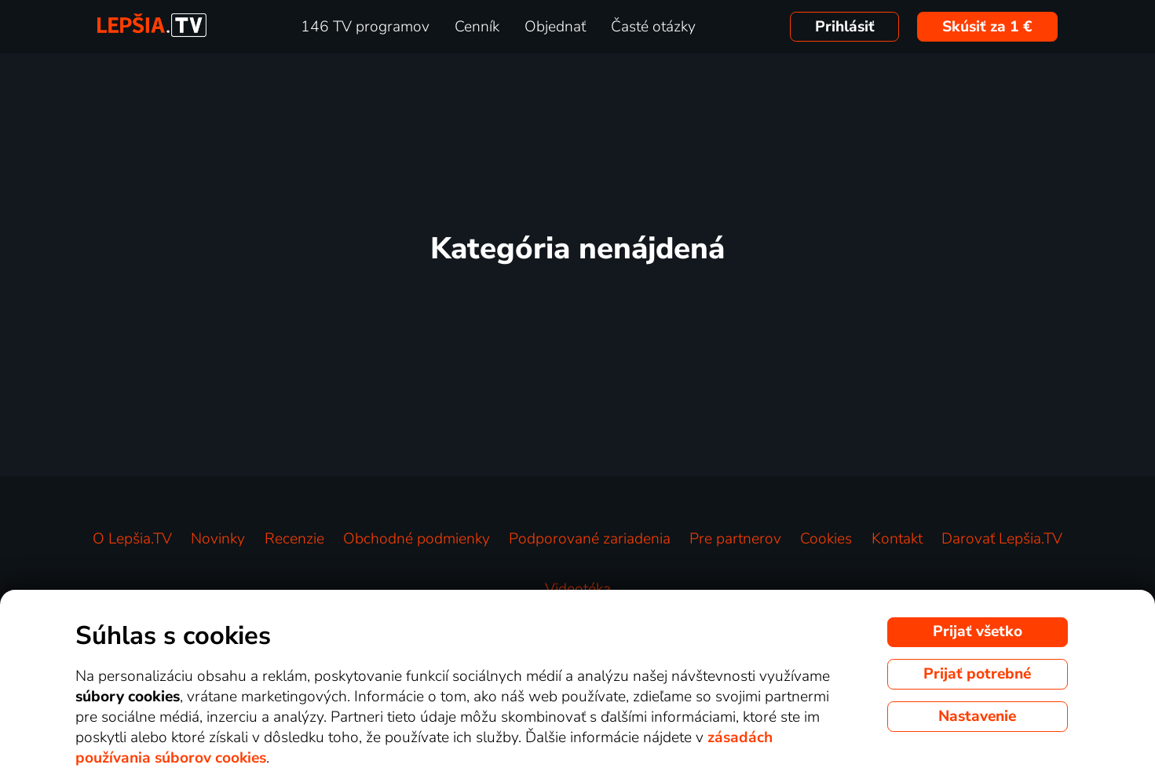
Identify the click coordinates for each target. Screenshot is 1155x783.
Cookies (826, 539)
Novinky (218, 539)
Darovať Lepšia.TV (1001, 539)
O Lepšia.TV (132, 539)
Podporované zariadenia (590, 539)
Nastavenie (977, 716)
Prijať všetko (977, 631)
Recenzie (294, 539)
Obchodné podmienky (416, 539)
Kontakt (897, 539)
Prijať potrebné (977, 674)
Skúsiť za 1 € (987, 26)
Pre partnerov (735, 539)
